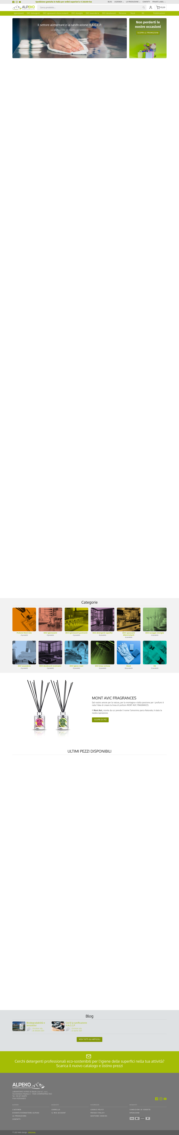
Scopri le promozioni (147, 33)
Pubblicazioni (159, 13)
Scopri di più (100, 720)
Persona (122, 13)
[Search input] (93, 7)
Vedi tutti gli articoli (89, 1039)
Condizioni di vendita (140, 1110)
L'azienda (118, 2)
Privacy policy (97, 1113)
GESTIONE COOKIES (98, 1116)
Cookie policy (97, 1110)
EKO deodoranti (109, 13)
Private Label (158, 2)
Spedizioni (135, 1113)
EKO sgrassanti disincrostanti (55, 13)
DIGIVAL (32, 1133)
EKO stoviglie (77, 13)
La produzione (132, 2)
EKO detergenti (33, 13)
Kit (143, 13)
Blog (110, 2)
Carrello (55, 1110)
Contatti (146, 2)
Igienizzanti (19, 13)
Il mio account (58, 1113)
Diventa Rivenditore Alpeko (25, 1113)
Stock (132, 13)
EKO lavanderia (92, 13)
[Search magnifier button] (143, 7)
